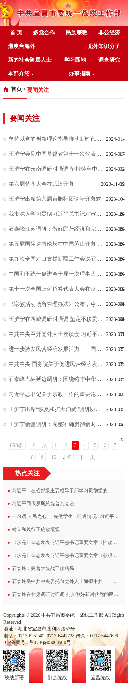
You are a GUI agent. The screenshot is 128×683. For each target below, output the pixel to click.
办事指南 (82, 73)
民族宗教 (76, 32)
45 (69, 457)
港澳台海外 (21, 46)
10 (53, 457)
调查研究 (109, 60)
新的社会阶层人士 (30, 60)
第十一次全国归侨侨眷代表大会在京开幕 (58, 289)
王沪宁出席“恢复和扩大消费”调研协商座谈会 (63, 409)
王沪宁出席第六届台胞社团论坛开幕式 (55, 199)
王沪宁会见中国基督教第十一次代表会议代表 (63, 154)
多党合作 (44, 32)
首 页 (16, 32)
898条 (17, 445)
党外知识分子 (103, 46)
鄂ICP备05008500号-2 (52, 642)
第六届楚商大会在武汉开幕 (41, 184)
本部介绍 (21, 73)
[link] (12, 89)
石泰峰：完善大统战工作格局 (43, 568)
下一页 (87, 457)
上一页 (39, 445)
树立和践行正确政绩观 (36, 529)
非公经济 (109, 32)
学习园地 (75, 60)
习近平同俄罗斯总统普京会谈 (43, 503)
